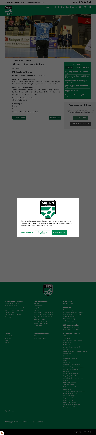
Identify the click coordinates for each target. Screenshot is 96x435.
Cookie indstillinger (27, 232)
